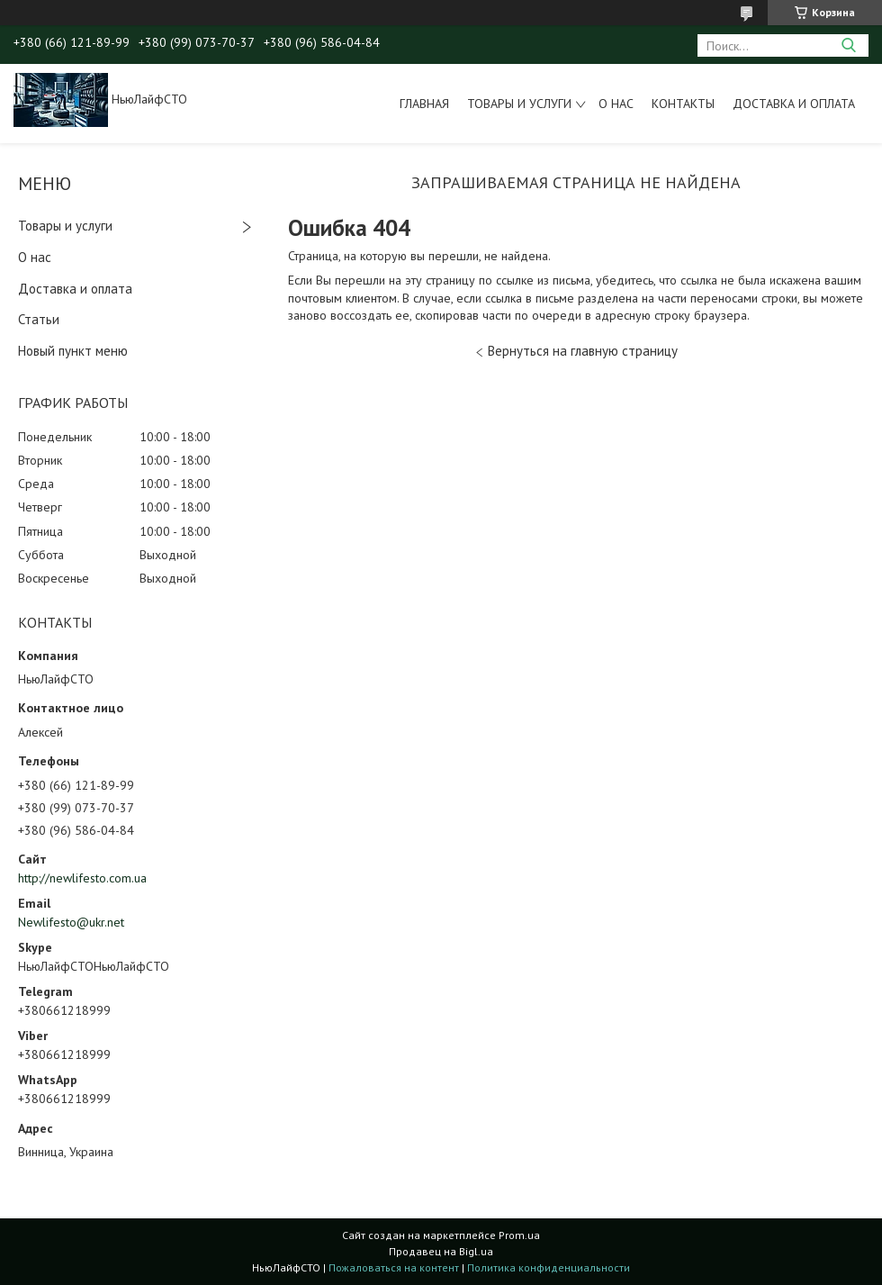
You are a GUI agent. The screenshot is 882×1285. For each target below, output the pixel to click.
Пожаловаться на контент (393, 1267)
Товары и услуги (519, 103)
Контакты (683, 103)
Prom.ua (519, 1235)
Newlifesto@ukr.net (71, 922)
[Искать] (848, 45)
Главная (424, 103)
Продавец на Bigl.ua (441, 1251)
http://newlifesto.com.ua (82, 878)
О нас (616, 103)
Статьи (38, 319)
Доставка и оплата (794, 103)
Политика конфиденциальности (548, 1267)
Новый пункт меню (73, 350)
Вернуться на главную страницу (583, 350)
